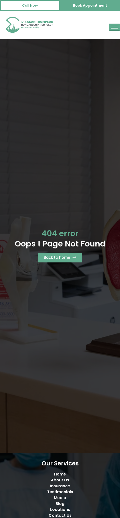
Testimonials (60, 492)
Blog (60, 503)
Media (60, 498)
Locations (60, 509)
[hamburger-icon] (114, 27)
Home (60, 474)
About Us (60, 480)
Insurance (60, 486)
